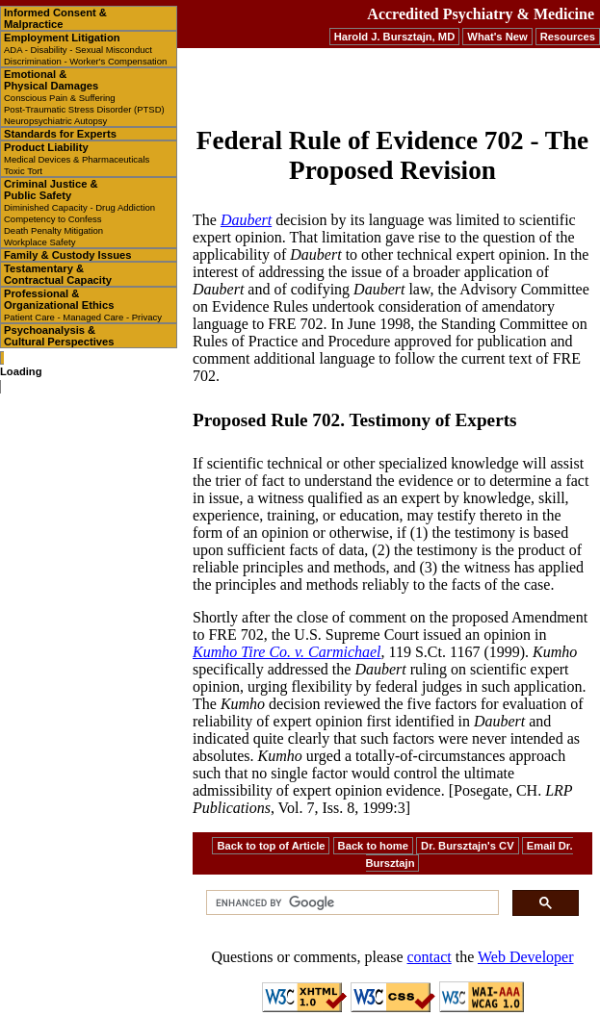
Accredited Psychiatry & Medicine (480, 14)
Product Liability (76, 158)
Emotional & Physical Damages (84, 97)
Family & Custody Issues (67, 255)
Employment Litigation (85, 49)
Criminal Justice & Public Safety (79, 212)
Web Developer (526, 957)
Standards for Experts (60, 134)
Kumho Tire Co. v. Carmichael (287, 652)
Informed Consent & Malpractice (55, 18)
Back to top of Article (271, 845)
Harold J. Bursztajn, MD (395, 36)
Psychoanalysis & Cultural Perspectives (59, 335)
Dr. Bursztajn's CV (467, 845)
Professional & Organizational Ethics (83, 305)
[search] (350, 903)
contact (429, 957)
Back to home (373, 845)
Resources (567, 36)
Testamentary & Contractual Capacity (58, 274)
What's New (497, 36)
